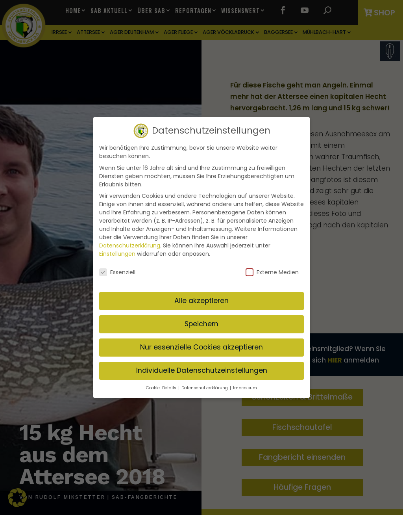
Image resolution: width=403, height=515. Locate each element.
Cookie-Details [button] (161, 387)
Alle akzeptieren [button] (201, 299)
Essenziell (117, 271)
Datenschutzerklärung (129, 244)
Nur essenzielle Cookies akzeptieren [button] (201, 346)
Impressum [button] (245, 387)
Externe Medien (272, 271)
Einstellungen (117, 253)
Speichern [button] (201, 322)
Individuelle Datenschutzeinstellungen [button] (201, 369)
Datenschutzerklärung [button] (205, 387)
